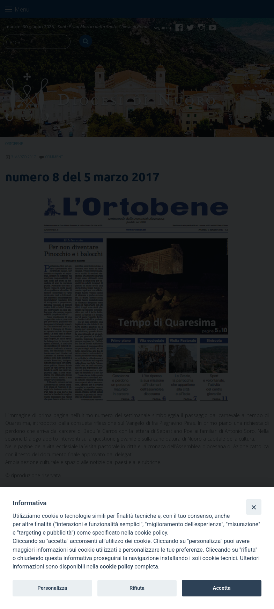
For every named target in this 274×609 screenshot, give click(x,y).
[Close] (253, 507)
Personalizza (52, 588)
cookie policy (116, 566)
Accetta (222, 588)
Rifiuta (137, 588)
